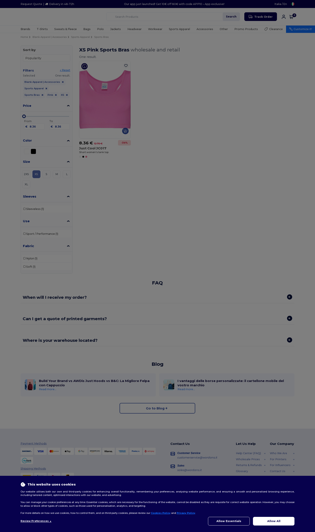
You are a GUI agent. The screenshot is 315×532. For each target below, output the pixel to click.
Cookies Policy (161, 512)
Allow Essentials (228, 521)
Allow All (273, 521)
